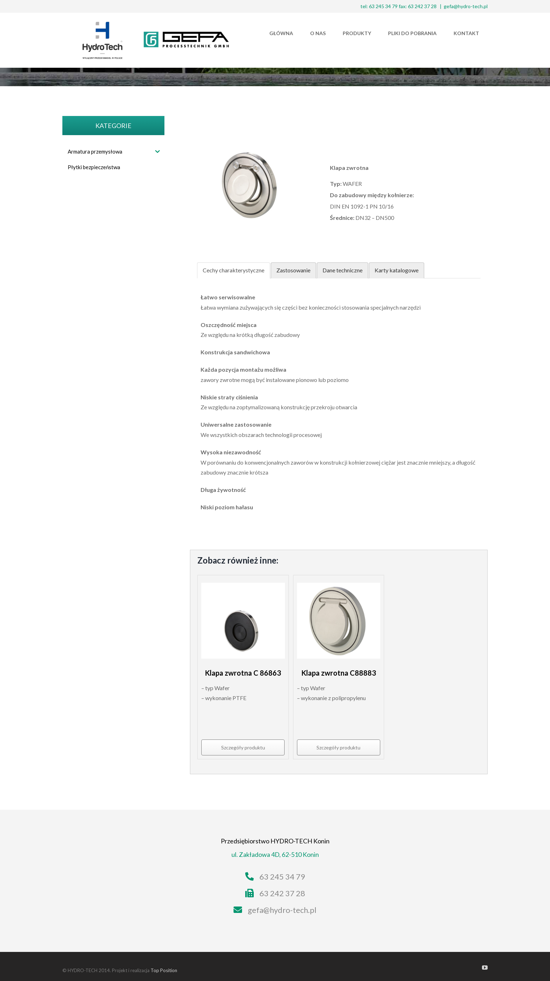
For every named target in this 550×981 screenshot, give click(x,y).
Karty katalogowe (397, 270)
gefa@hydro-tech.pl (466, 6)
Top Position (164, 970)
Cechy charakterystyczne (233, 270)
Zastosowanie (293, 270)
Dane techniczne (342, 270)
